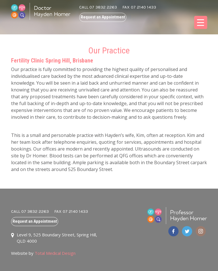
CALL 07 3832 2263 (98, 7)
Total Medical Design (55, 253)
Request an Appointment (103, 17)
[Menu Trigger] (200, 22)
